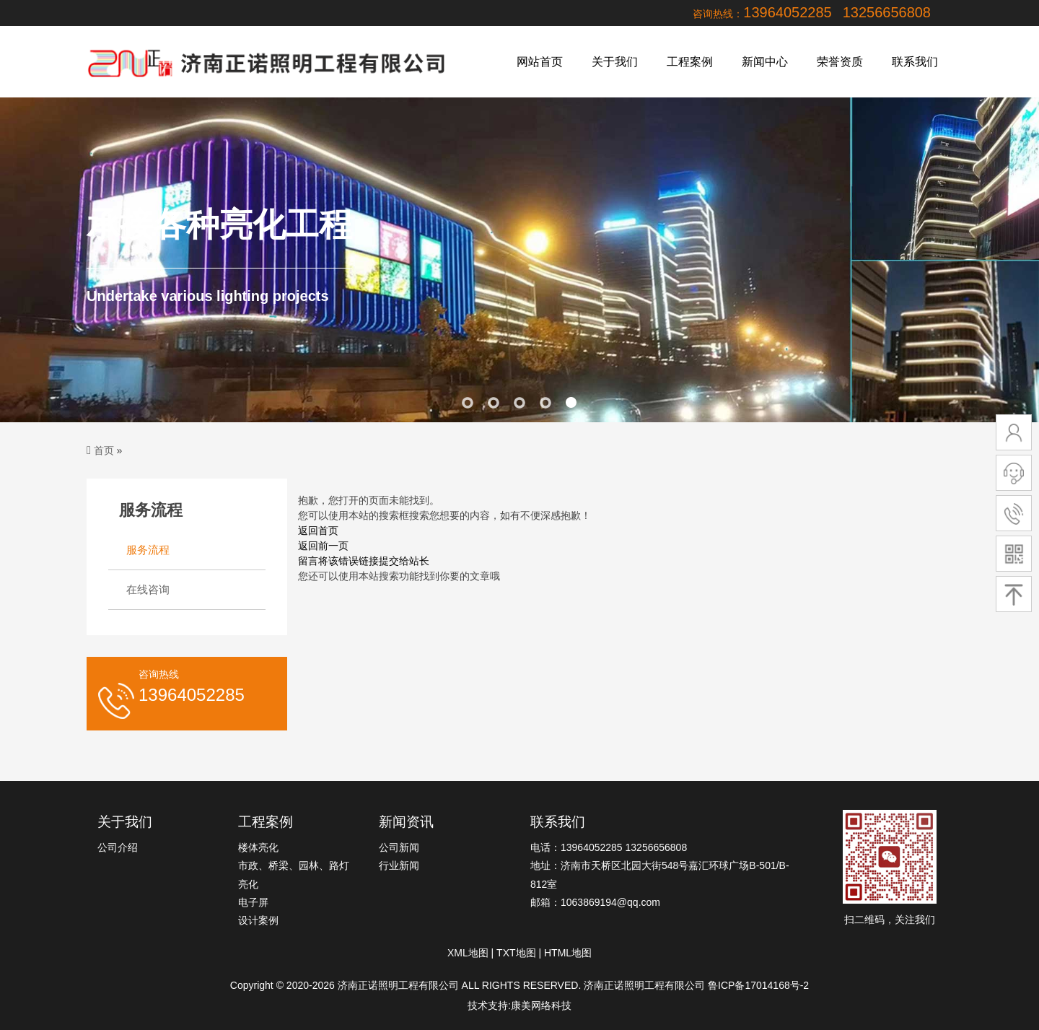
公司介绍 (117, 847)
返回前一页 (323, 545)
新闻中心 (765, 62)
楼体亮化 (258, 847)
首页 (104, 450)
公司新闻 (399, 847)
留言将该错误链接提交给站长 (363, 561)
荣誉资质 (840, 62)
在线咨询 (148, 589)
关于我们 (615, 62)
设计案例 (258, 920)
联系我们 (915, 62)
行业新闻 (399, 865)
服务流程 (148, 550)
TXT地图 (515, 953)
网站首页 (540, 62)
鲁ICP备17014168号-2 (758, 985)
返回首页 (318, 530)
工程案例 (690, 62)
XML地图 (467, 953)
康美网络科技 (541, 1005)
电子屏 (253, 902)
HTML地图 (568, 953)
